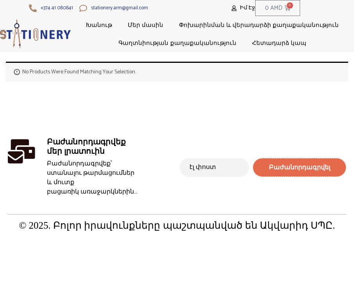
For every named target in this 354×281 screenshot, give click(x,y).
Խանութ (99, 24)
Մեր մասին (145, 24)
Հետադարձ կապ (279, 42)
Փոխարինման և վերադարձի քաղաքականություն (259, 24)
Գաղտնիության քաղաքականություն (177, 42)
